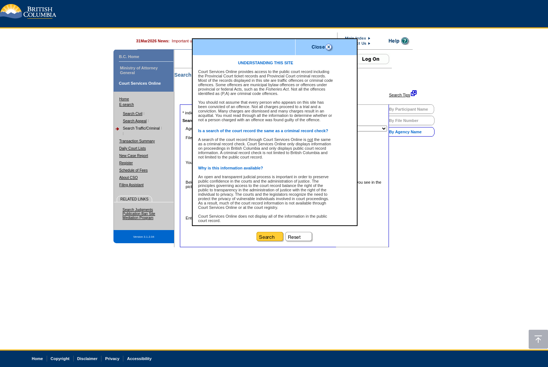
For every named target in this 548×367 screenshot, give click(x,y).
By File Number (403, 120)
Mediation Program (138, 218)
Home (124, 99)
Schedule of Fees (133, 170)
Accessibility (139, 358)
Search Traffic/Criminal (141, 128)
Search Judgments (138, 210)
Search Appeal (135, 121)
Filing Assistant (131, 185)
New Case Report (133, 156)
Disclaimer (87, 358)
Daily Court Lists (132, 148)
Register (126, 163)
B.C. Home (129, 56)
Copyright (60, 358)
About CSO (128, 178)
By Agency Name (405, 132)
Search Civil (132, 114)
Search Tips (399, 95)
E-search (126, 105)
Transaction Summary (137, 141)
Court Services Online (140, 83)
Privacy (112, 358)
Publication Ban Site (139, 214)
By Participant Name (408, 109)
